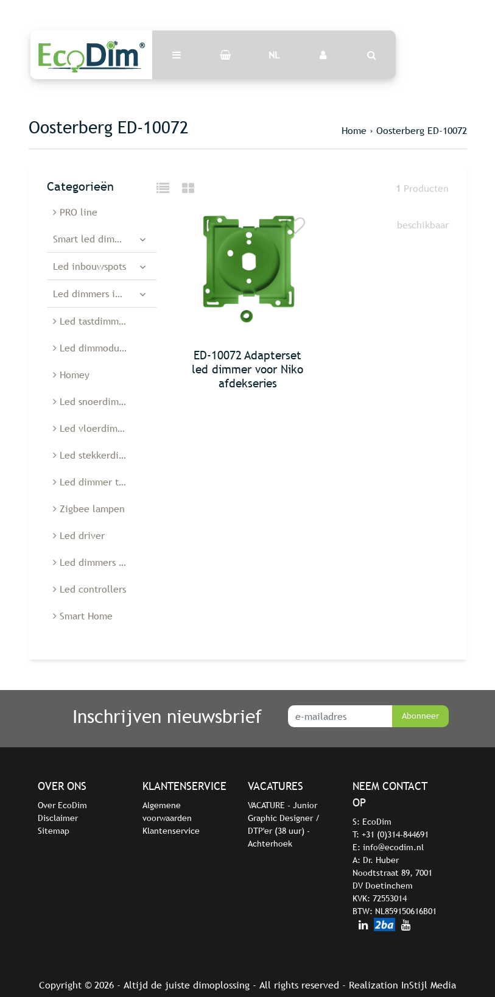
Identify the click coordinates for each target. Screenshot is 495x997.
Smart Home (83, 615)
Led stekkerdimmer (98, 455)
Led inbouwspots (89, 266)
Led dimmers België (99, 562)
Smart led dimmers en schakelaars (104, 238)
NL (274, 55)
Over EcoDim (62, 805)
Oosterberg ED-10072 (421, 130)
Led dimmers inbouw (98, 293)
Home (354, 130)
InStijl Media (428, 985)
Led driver (79, 535)
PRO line (75, 212)
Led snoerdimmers (96, 401)
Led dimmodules (92, 347)
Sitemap (53, 830)
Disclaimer (58, 817)
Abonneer (420, 715)
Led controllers (89, 589)
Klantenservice (171, 830)
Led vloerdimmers (95, 428)
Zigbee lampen (89, 508)
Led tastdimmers (92, 321)
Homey (71, 374)
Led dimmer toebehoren (104, 481)
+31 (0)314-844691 (395, 834)
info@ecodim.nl (393, 847)
